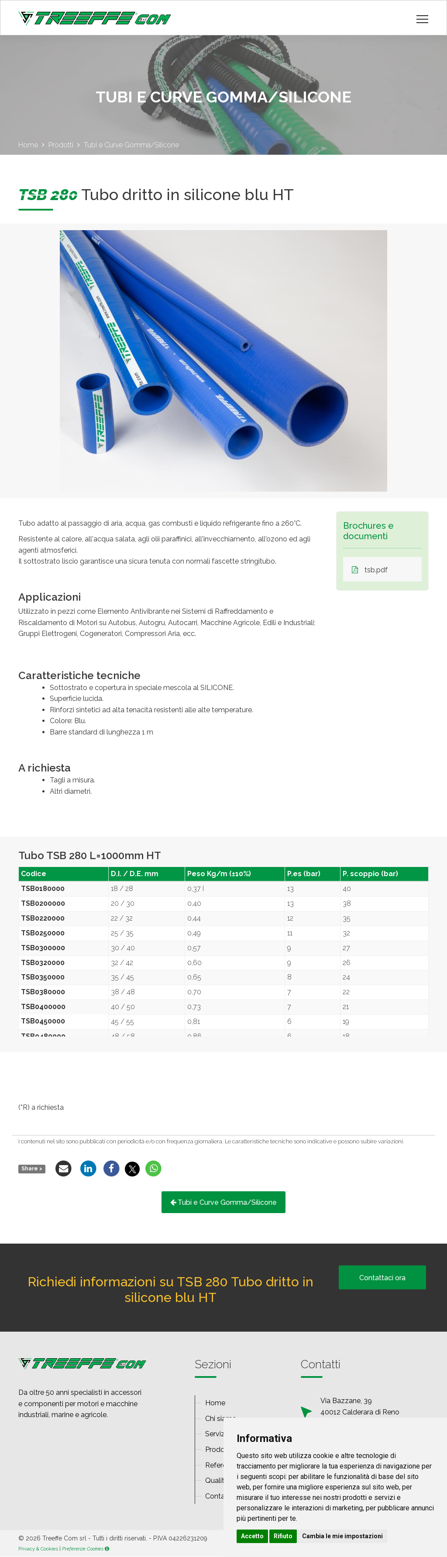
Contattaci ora (382, 1278)
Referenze (221, 1465)
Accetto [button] (252, 1536)
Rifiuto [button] (283, 1536)
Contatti (218, 1496)
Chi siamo (221, 1418)
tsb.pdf (370, 570)
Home (215, 1403)
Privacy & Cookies (38, 1549)
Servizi (215, 1434)
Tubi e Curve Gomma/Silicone (223, 1202)
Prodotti (218, 1449)
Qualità (216, 1481)
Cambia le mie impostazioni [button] (342, 1536)
